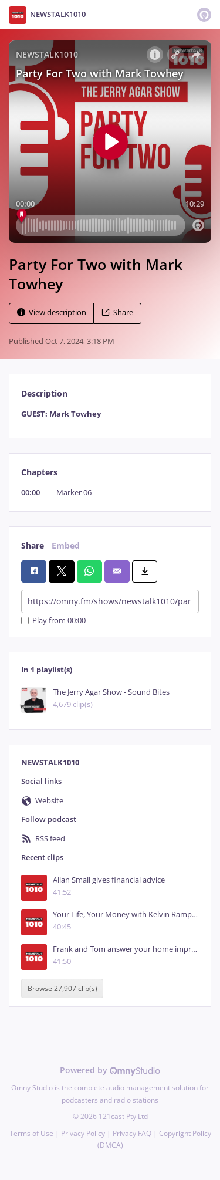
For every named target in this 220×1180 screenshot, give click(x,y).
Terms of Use (31, 1133)
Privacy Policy (83, 1133)
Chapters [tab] (39, 472)
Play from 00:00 (53, 620)
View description (51, 312)
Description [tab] (44, 393)
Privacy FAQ (132, 1133)
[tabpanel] (110, 414)
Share (117, 312)
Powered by (110, 1070)
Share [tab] (32, 545)
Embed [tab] (66, 545)
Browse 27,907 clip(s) (62, 988)
